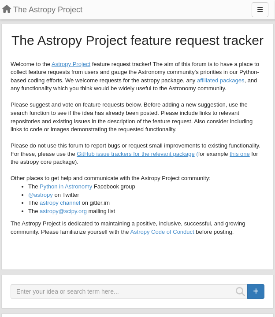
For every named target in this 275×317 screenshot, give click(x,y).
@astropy (40, 195)
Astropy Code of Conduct (162, 232)
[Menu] (260, 9)
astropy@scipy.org (63, 211)
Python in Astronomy (66, 186)
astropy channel (60, 202)
